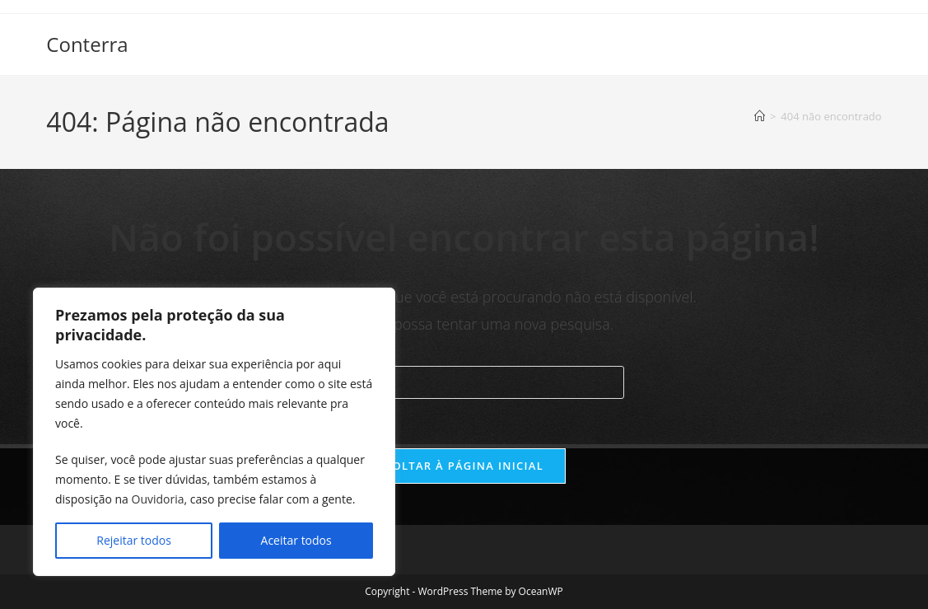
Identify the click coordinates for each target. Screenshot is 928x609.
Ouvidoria (158, 499)
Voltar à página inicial (464, 465)
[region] (214, 432)
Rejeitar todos (133, 540)
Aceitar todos (296, 540)
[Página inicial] (759, 116)
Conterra (87, 44)
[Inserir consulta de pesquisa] (463, 382)
